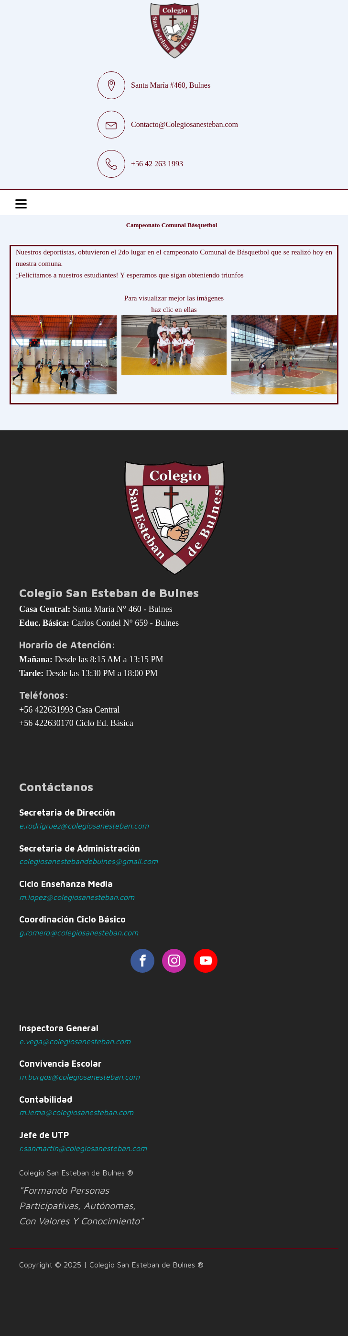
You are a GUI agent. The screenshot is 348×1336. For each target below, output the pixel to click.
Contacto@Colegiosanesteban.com (184, 124)
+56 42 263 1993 (157, 164)
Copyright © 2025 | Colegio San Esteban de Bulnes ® (111, 1264)
